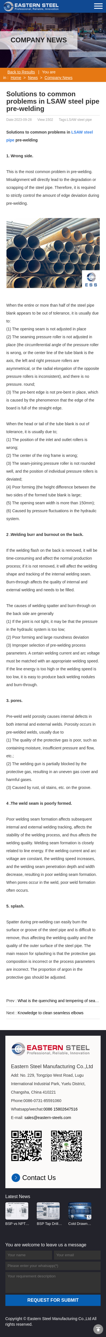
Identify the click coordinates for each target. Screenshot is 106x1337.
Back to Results (21, 72)
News (33, 77)
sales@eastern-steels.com (47, 1117)
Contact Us (39, 1177)
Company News (59, 77)
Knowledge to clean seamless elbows (51, 1013)
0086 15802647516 (61, 1109)
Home (16, 77)
